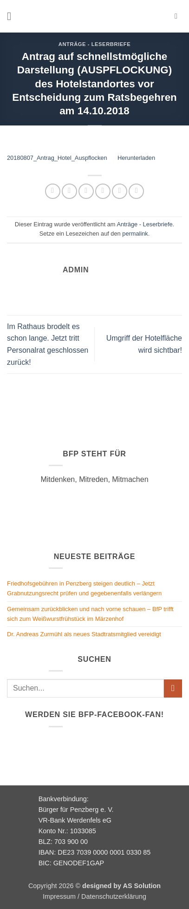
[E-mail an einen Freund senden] (103, 191)
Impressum (59, 896)
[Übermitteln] (173, 688)
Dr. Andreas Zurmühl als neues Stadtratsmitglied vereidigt (84, 634)
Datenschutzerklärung (113, 896)
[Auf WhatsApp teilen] (52, 191)
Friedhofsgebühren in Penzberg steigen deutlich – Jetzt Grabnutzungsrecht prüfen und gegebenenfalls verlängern (84, 588)
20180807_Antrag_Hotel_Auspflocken (57, 157)
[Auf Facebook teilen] (69, 191)
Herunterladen (136, 157)
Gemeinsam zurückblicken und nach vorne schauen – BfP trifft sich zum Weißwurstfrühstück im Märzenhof (90, 614)
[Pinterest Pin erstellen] (119, 191)
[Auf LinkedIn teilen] (136, 191)
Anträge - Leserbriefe (94, 44)
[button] (12, 16)
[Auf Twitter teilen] (86, 191)
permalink (135, 233)
